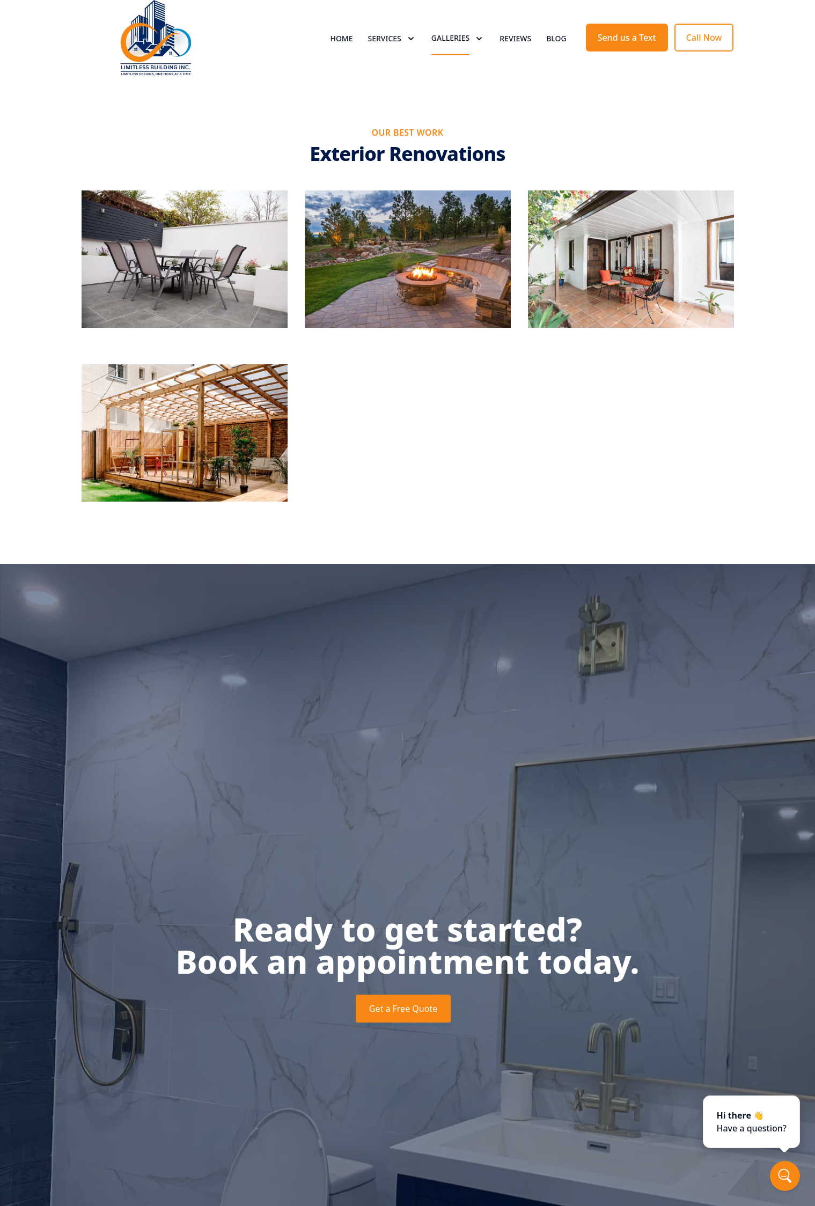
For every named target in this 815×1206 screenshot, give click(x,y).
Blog (556, 48)
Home (341, 48)
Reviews (515, 48)
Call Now (704, 47)
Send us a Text (627, 47)
